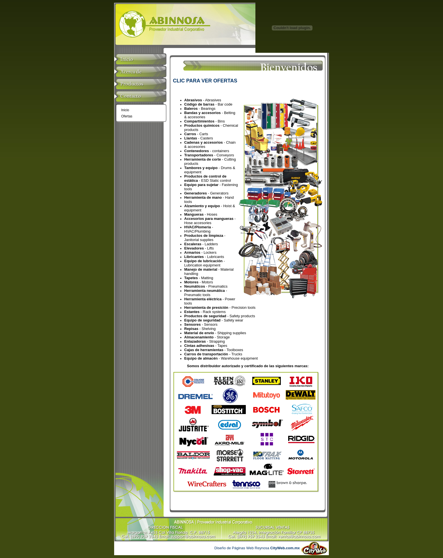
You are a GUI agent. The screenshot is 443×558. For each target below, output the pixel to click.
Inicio (125, 110)
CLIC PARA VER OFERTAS (205, 81)
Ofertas (126, 116)
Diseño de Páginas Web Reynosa (257, 548)
